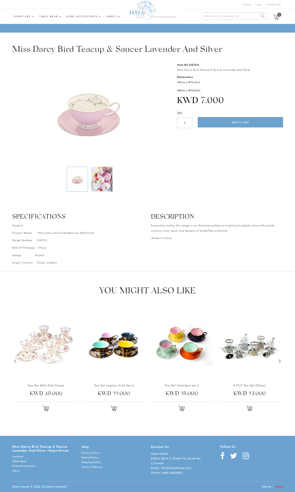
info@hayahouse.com (176, 468)
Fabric (111, 16)
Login (259, 4)
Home (247, 4)
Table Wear (19, 461)
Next (280, 361)
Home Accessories (82, 16)
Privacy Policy (90, 453)
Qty (179, 113)
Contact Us (274, 4)
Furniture (22, 16)
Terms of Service (91, 467)
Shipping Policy (91, 462)
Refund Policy (90, 457)
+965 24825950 (172, 472)
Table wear (48, 16)
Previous (15, 361)
